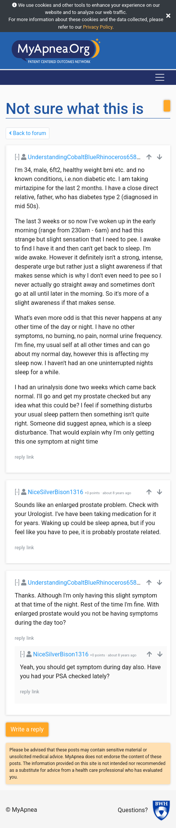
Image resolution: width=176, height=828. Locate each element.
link (30, 457)
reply (20, 457)
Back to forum (27, 133)
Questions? (133, 810)
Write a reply (27, 729)
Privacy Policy (97, 27)
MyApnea (24, 809)
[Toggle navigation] (160, 77)
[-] (17, 157)
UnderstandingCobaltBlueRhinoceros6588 (84, 157)
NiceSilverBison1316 (55, 492)
